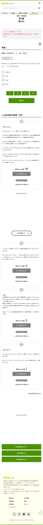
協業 (25, 501)
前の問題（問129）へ (21, 447)
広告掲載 (26, 498)
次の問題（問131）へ (21, 459)
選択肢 (4, 53)
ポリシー (26, 504)
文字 (20, 53)
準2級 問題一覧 (21, 453)
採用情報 (11, 501)
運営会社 (11, 498)
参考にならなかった (21, 180)
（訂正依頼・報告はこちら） (7, 58)
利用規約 (11, 504)
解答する (21, 100)
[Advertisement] (21, 429)
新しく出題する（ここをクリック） (23, 34)
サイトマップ (12, 507)
